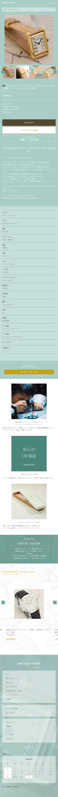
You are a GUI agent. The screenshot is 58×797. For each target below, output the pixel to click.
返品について (6, 104)
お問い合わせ (10, 739)
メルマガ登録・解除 (12, 708)
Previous (3, 72)
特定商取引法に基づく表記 (10, 107)
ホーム (8, 674)
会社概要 (8, 699)
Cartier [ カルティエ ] (13, 9)
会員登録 (8, 726)
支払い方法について (12, 687)
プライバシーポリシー (12, 695)
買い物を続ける (6, 112)
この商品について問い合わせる (11, 109)
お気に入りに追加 (29, 130)
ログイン (8, 730)
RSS (7, 713)
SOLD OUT (29, 122)
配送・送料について (12, 678)
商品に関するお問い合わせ (29, 372)
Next (55, 72)
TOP (5, 9)
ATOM (11, 713)
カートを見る (10, 734)
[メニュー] (54, 3)
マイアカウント (10, 722)
